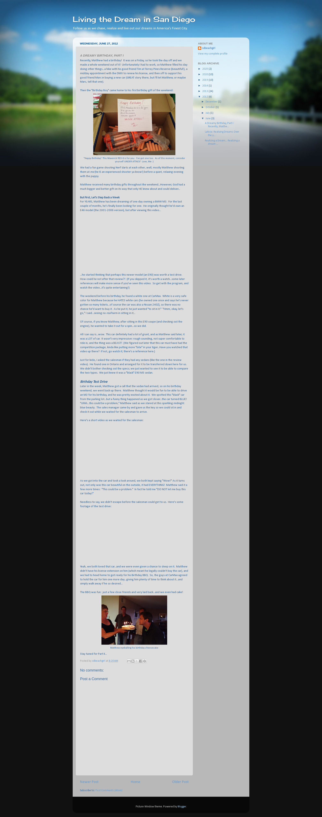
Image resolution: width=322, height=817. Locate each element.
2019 (205, 80)
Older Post (180, 782)
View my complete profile (213, 53)
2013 (205, 91)
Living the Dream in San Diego (134, 19)
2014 (205, 85)
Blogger (182, 806)
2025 (205, 69)
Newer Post (89, 782)
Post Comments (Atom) (108, 790)
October (211, 107)
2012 (205, 96)
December (212, 101)
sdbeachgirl (208, 48)
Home (135, 782)
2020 (205, 74)
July (208, 113)
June (208, 118)
